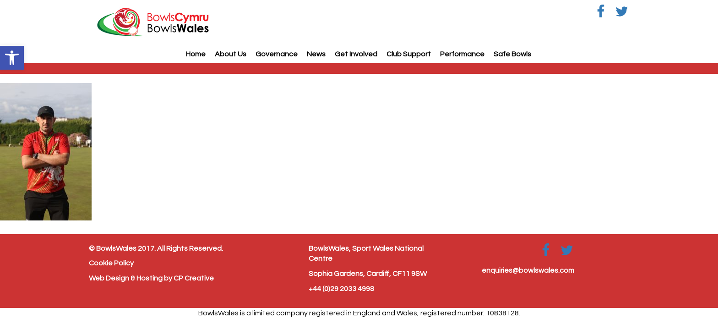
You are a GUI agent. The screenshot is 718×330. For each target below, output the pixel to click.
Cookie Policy (111, 263)
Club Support (408, 54)
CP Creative (194, 278)
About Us (230, 54)
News (316, 54)
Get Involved (356, 54)
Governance (277, 54)
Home (196, 54)
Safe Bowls (512, 54)
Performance (462, 54)
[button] (12, 58)
